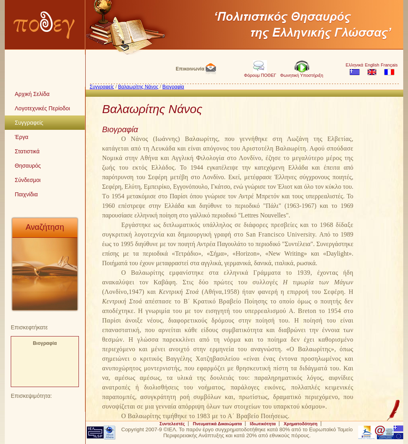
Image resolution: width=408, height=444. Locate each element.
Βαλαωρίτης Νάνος (138, 87)
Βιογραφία (45, 343)
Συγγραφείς (102, 87)
